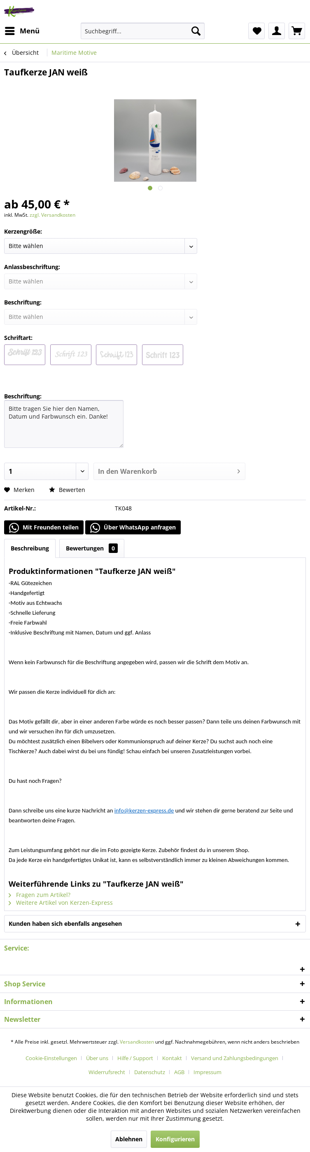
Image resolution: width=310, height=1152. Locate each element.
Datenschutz (149, 1072)
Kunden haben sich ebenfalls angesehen (65, 923)
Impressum (207, 1072)
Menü (22, 29)
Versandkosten (137, 1041)
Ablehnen (128, 1139)
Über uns (97, 1058)
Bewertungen (92, 548)
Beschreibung (30, 548)
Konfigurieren (175, 1139)
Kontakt (172, 1058)
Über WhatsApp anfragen (133, 528)
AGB (179, 1072)
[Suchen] (196, 31)
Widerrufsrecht (107, 1072)
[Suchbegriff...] (143, 31)
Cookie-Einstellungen (51, 1058)
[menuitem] (22, 31)
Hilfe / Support (135, 1058)
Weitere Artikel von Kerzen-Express (61, 902)
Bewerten (67, 490)
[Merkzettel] (256, 31)
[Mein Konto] (276, 31)
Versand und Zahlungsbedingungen (234, 1058)
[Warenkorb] (297, 31)
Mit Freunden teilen (44, 528)
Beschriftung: (23, 396)
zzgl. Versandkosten (52, 214)
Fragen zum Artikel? (39, 895)
